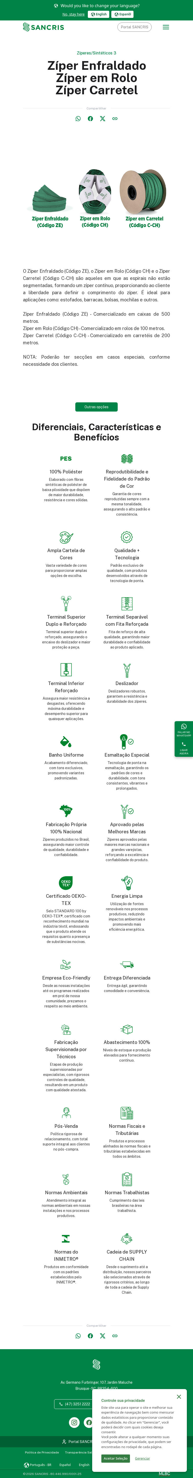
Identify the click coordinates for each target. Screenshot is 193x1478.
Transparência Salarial (82, 1452)
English (84, 1465)
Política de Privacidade (42, 1452)
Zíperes (84, 53)
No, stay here (74, 14)
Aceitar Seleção (116, 1458)
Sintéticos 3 (104, 53)
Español (65, 1465)
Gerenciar (142, 1458)
